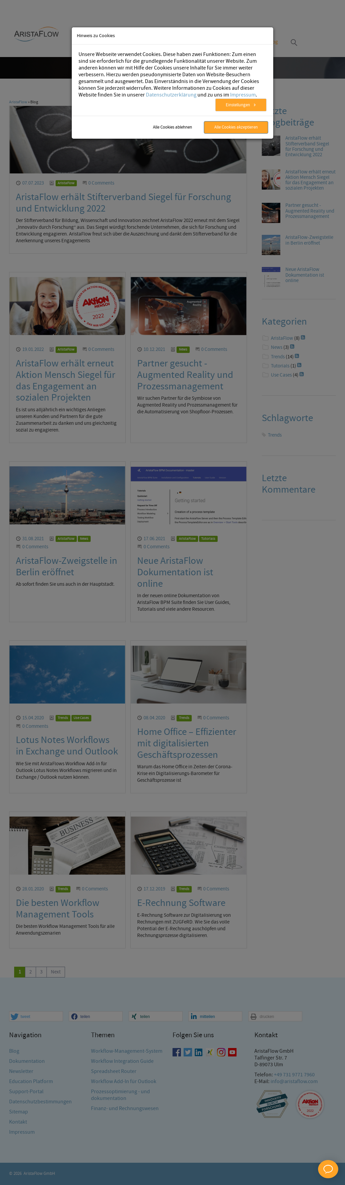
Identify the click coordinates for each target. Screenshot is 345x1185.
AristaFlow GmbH (39, 1174)
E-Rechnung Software (181, 903)
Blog (273, 42)
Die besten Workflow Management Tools (57, 909)
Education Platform (31, 1181)
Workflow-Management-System (126, 1150)
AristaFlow (18, 102)
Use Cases (81, 718)
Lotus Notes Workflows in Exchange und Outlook (67, 746)
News (183, 349)
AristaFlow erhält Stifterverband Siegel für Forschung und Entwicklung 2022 (123, 203)
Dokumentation (27, 1160)
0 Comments (101, 183)
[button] (36, 1116)
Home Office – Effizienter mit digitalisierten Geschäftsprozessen (186, 743)
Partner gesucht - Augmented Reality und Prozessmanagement (185, 375)
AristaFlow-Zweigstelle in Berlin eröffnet (66, 566)
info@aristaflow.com (294, 1181)
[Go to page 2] (30, 972)
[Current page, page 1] (19, 972)
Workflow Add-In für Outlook (123, 1181)
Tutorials (208, 538)
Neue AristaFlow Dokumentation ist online (175, 572)
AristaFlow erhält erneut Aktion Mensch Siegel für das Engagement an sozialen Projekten (65, 380)
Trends (63, 718)
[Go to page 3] (41, 972)
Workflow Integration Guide (122, 1160)
